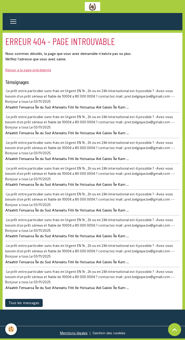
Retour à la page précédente (28, 70)
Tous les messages (24, 302)
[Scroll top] (174, 329)
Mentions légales (74, 333)
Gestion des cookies (109, 333)
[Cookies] (11, 329)
